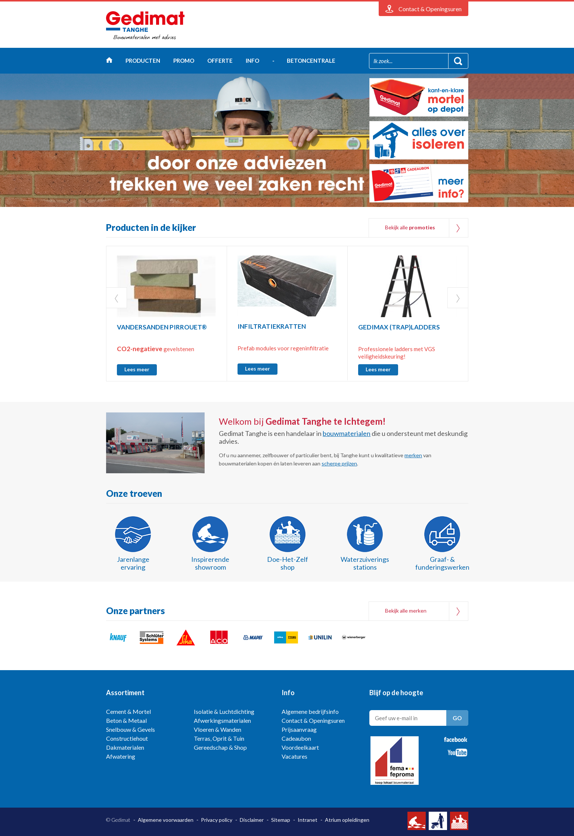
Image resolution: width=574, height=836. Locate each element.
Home (109, 61)
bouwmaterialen (346, 433)
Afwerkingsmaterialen (222, 720)
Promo (183, 60)
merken (413, 455)
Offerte (220, 60)
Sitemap (280, 820)
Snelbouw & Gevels (130, 729)
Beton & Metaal (126, 720)
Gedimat (145, 25)
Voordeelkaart (300, 747)
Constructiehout (127, 738)
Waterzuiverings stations (365, 563)
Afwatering (120, 756)
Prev (116, 297)
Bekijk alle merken (405, 610)
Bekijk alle (410, 227)
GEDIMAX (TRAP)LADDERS (399, 327)
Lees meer (136, 369)
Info (252, 60)
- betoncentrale (303, 60)
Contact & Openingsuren (313, 720)
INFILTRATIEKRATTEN (272, 326)
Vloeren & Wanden (217, 729)
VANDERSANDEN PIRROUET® (162, 327)
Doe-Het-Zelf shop (287, 563)
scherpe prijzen (339, 463)
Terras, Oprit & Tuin (219, 738)
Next (457, 297)
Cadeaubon (296, 738)
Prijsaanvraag (299, 729)
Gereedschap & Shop (220, 747)
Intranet (307, 820)
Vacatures (294, 756)
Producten (142, 60)
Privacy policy (216, 820)
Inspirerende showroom (210, 563)
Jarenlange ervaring (133, 563)
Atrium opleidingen (347, 820)
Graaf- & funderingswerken (442, 563)
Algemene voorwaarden (165, 820)
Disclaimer (252, 820)
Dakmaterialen (125, 747)
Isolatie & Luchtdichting (224, 711)
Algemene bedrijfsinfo (310, 711)
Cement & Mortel (128, 711)
